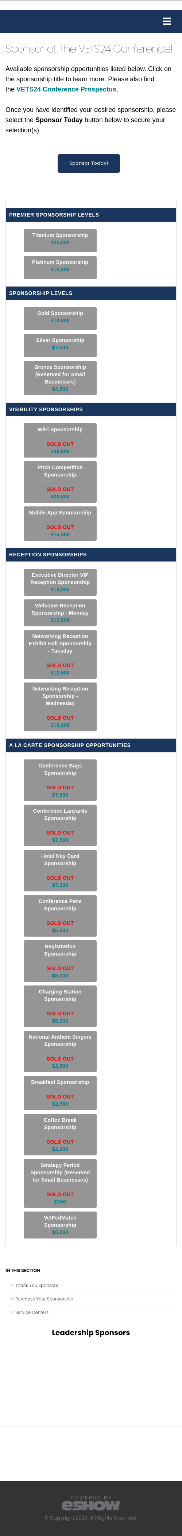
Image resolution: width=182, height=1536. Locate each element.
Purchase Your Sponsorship (44, 1299)
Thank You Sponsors (36, 1285)
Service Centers (32, 1312)
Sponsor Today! (88, 163)
